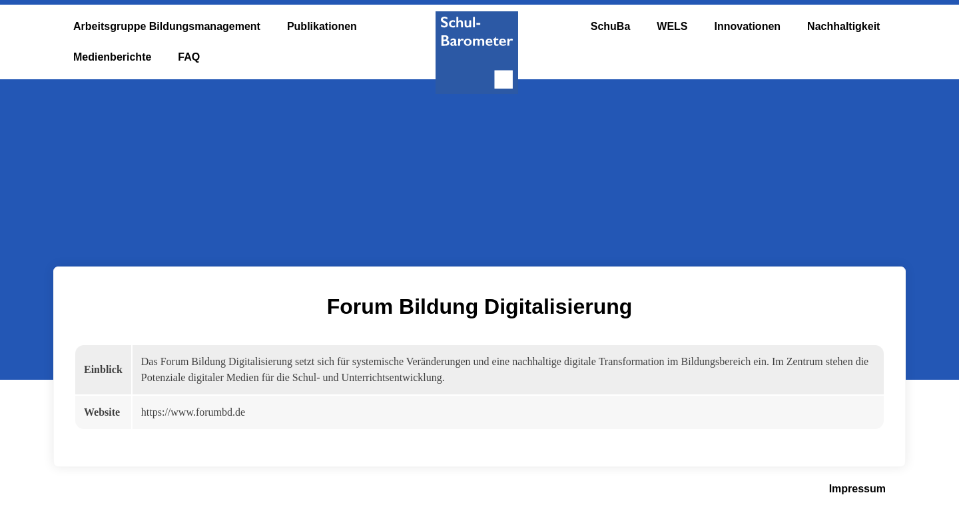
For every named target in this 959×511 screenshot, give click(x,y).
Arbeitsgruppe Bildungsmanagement (166, 26)
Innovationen (748, 26)
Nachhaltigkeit (843, 26)
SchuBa (611, 26)
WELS (672, 26)
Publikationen (322, 26)
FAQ (189, 57)
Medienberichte (112, 57)
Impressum (857, 488)
